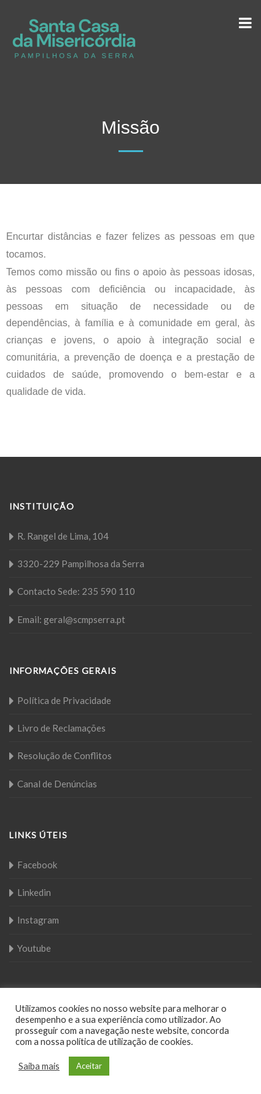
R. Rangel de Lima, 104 (63, 535)
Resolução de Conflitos (64, 755)
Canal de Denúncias (57, 783)
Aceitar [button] (89, 1066)
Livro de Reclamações (61, 727)
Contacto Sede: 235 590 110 (76, 591)
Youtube (34, 948)
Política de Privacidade (64, 700)
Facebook (37, 864)
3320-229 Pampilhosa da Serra (80, 563)
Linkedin (34, 892)
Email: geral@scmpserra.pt (71, 619)
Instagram (38, 919)
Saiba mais (39, 1066)
